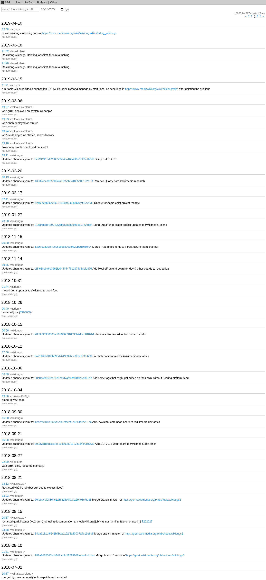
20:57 (5, 517)
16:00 (5, 418)
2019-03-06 (11, 101)
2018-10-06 (11, 368)
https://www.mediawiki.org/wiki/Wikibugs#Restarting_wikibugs (79, 33)
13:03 (5, 495)
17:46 (5, 352)
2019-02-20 (11, 171)
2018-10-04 (11, 390)
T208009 (25, 312)
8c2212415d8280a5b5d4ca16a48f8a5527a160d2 (64, 159)
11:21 (5, 85)
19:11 (5, 155)
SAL (6, 2)
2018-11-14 (11, 258)
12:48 (5, 29)
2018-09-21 (11, 433)
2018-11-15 (11, 236)
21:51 (5, 551)
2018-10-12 (11, 346)
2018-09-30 (11, 412)
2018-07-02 (11, 567)
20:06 (5, 330)
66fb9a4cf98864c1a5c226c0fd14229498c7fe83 (63, 499)
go (67, 9)
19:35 (5, 264)
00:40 (5, 308)
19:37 (5, 107)
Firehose (41, 2)
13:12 (5, 483)
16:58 (5, 440)
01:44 (5, 286)
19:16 (5, 143)
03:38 (5, 529)
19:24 (5, 131)
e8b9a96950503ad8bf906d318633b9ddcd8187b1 (64, 334)
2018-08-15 (11, 511)
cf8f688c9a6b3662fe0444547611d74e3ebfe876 (63, 268)
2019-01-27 (11, 214)
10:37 (5, 573)
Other (53, 2)
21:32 (5, 51)
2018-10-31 (11, 280)
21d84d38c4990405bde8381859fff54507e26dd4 (64, 224)
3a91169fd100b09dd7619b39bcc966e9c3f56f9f (63, 356)
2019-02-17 (11, 193)
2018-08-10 (11, 545)
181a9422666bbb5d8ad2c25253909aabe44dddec (65, 555)
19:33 (5, 119)
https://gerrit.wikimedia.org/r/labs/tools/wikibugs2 (152, 499)
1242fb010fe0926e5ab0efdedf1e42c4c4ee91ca (63, 422)
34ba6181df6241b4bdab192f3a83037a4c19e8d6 (64, 533)
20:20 (5, 243)
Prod (18, 2)
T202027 (147, 521)
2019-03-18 (11, 45)
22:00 (5, 461)
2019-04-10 (11, 23)
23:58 (5, 221)
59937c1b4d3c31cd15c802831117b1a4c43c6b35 (64, 443)
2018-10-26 (11, 302)
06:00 (5, 374)
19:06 (5, 396)
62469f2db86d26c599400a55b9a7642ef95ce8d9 (64, 203)
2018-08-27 (11, 455)
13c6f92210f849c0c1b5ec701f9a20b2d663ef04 (63, 246)
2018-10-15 (11, 324)
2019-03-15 (11, 79)
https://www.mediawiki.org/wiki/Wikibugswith (151, 89)
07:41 (5, 199)
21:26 (5, 63)
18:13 (5, 177)
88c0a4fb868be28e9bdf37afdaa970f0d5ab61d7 (63, 378)
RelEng (28, 2)
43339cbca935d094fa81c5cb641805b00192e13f (64, 181)
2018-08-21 (11, 477)
